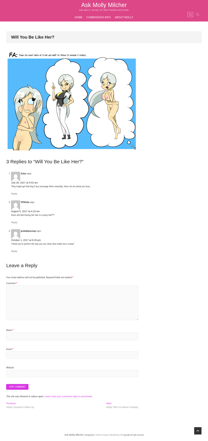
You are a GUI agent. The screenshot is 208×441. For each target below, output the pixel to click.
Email (9, 349)
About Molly (124, 17)
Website (10, 367)
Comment (11, 283)
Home (79, 17)
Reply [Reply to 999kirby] (14, 222)
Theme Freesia (101, 435)
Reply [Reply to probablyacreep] (14, 251)
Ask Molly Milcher (104, 5)
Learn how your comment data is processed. (69, 396)
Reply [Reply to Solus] (14, 193)
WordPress (114, 435)
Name (9, 330)
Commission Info (98, 17)
